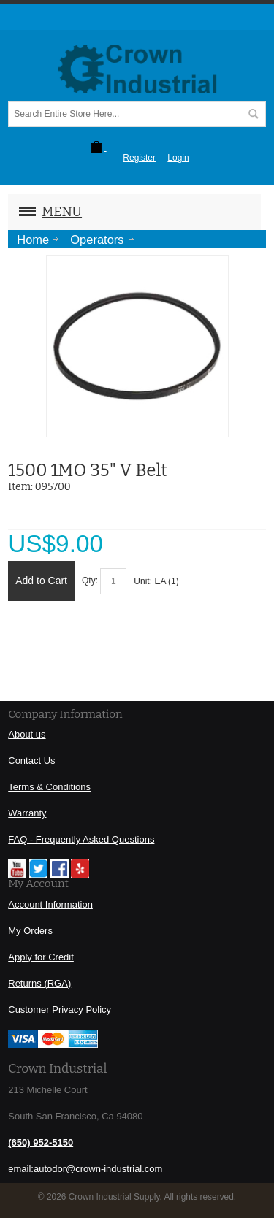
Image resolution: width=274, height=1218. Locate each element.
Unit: (144, 581)
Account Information (50, 904)
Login (178, 158)
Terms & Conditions (49, 786)
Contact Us (31, 760)
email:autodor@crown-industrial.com (85, 1168)
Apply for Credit (41, 956)
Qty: (90, 580)
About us (26, 734)
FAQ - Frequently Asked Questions (81, 839)
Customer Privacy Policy (59, 1009)
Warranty (27, 813)
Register (139, 158)
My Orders (30, 930)
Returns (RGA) (39, 983)
